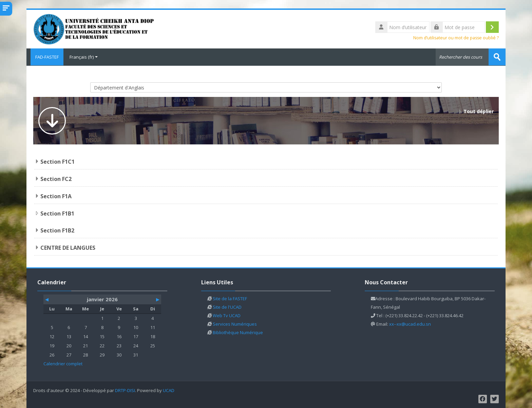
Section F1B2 (57, 230)
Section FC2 (56, 178)
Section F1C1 (57, 161)
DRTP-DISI (125, 390)
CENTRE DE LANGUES (67, 247)
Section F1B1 (57, 213)
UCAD (168, 390)
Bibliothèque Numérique (238, 332)
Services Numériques (235, 324)
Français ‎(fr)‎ (84, 57)
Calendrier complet (62, 363)
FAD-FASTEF (45, 57)
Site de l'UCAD (227, 307)
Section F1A (56, 196)
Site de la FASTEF (230, 298)
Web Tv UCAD (227, 315)
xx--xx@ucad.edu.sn (410, 324)
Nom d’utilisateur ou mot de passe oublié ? (456, 38)
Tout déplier (478, 111)
